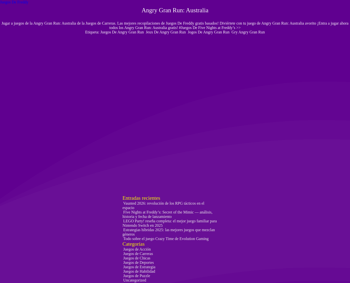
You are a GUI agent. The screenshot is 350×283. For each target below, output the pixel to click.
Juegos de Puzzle (136, 276)
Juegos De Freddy (14, 2)
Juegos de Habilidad (139, 271)
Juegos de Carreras (138, 254)
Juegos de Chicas (136, 258)
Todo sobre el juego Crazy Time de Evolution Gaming (166, 239)
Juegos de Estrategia (139, 267)
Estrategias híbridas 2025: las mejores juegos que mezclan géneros (168, 232)
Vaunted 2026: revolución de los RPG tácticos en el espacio (163, 205)
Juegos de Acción (137, 249)
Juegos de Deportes (138, 262)
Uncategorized (134, 280)
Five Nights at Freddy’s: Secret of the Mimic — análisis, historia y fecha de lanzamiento (167, 214)
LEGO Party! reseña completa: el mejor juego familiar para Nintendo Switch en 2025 (169, 223)
